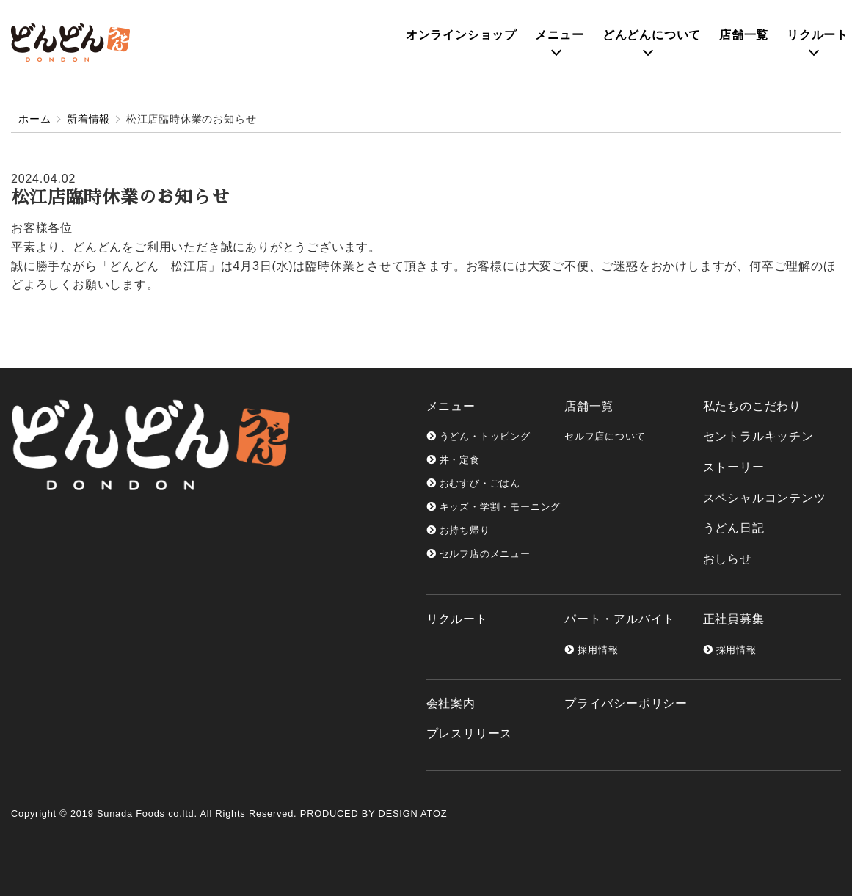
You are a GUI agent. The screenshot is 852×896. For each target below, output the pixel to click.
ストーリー (734, 467)
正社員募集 (734, 619)
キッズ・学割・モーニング (493, 506)
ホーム (34, 119)
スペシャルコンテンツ (764, 498)
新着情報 (88, 119)
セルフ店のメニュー (478, 553)
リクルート (817, 35)
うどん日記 (734, 528)
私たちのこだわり (752, 406)
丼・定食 (453, 459)
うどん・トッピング (478, 436)
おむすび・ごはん (473, 483)
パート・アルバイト (619, 619)
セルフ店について (604, 436)
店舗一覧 (743, 35)
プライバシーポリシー (626, 703)
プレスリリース (469, 733)
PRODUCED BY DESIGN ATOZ (373, 813)
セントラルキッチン (758, 436)
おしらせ (727, 559)
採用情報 (591, 649)
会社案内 (451, 703)
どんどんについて (651, 35)
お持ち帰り (458, 530)
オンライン (461, 35)
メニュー (559, 35)
